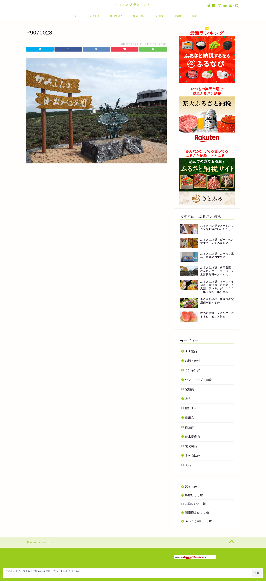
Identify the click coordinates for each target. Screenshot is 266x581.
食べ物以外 (116, 15)
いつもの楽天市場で (207, 89)
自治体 (178, 15)
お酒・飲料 (192, 360)
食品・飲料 (139, 15)
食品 (188, 465)
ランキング (93, 15)
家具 (188, 398)
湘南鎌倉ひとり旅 (197, 512)
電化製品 (191, 446)
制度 (194, 15)
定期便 (160, 15)
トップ (73, 15)
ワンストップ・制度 (198, 379)
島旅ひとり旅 (194, 495)
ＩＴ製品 (191, 351)
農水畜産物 (192, 436)
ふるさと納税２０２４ (133, 5)
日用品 (189, 417)
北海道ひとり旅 (195, 503)
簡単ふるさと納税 (207, 93)
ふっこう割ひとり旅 (198, 521)
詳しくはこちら (72, 571)
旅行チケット (194, 408)
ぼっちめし (192, 486)
